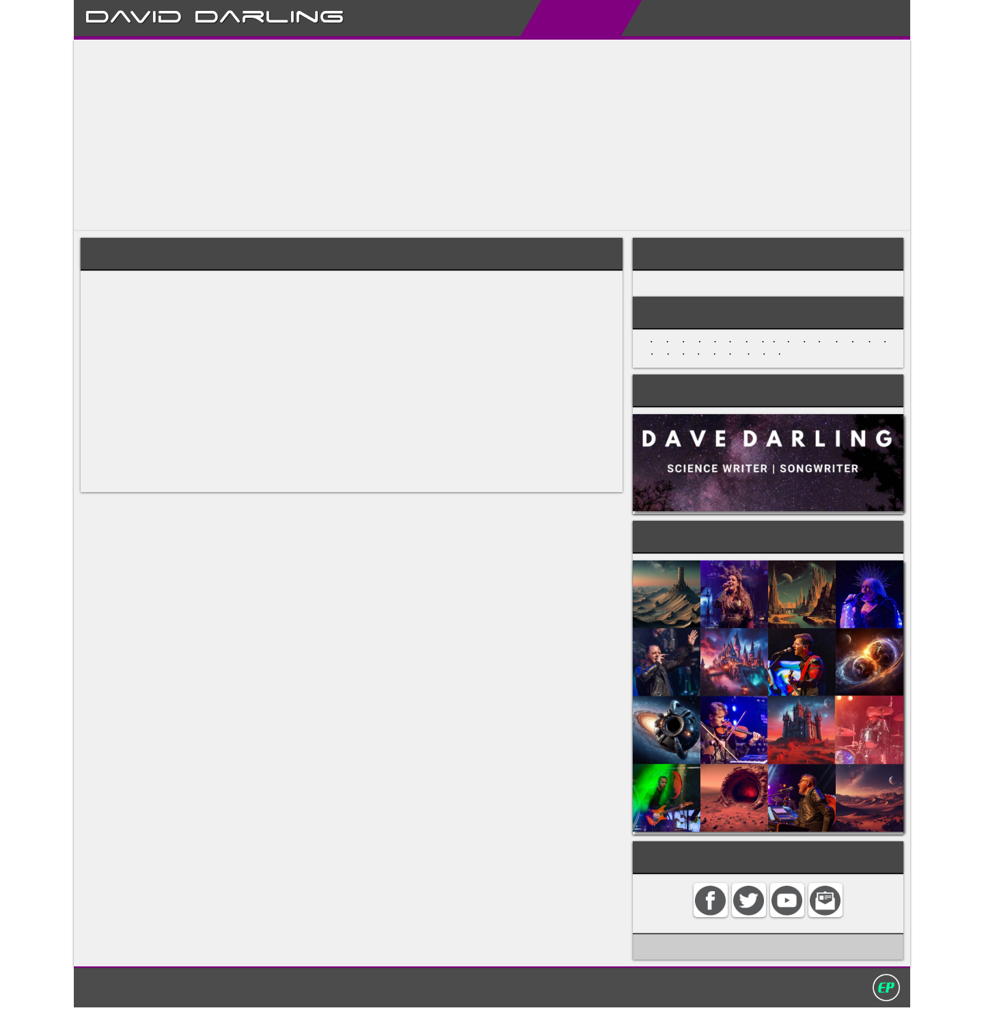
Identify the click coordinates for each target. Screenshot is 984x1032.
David (133, 14)
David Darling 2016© (592, 1010)
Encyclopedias (565, 18)
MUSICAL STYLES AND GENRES (717, 287)
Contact (805, 18)
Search (867, 18)
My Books (655, 18)
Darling (269, 14)
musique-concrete (327, 494)
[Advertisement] (484, 135)
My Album (733, 18)
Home (431, 18)
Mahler (498, 429)
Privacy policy (498, 1010)
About (486, 18)
